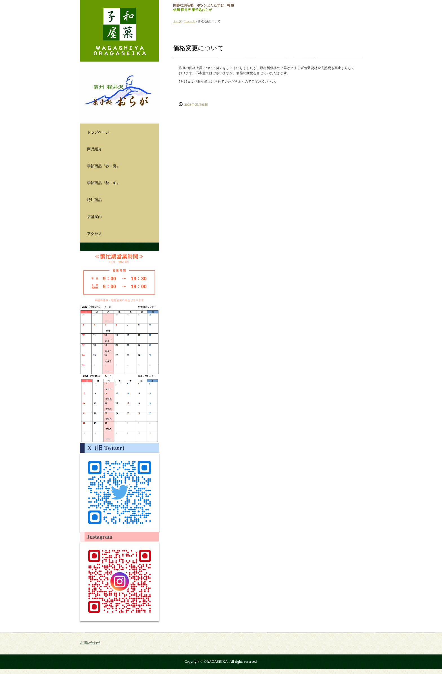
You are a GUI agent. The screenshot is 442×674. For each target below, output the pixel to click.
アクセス (94, 234)
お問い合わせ (90, 643)
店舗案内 (94, 217)
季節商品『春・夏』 (103, 166)
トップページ (98, 132)
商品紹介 (94, 149)
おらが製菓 (119, 31)
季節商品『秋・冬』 (103, 183)
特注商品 (94, 200)
